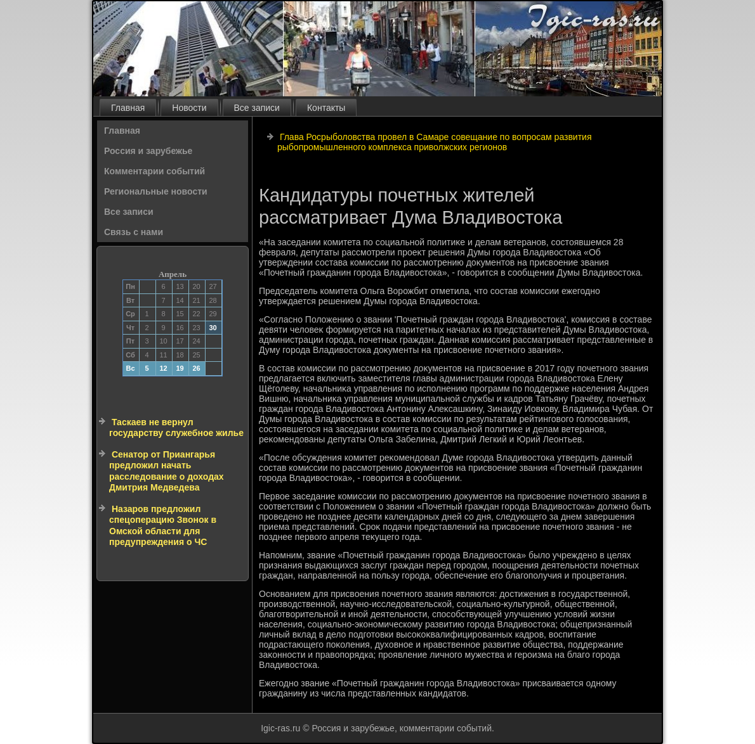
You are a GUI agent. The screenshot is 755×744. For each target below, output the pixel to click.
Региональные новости (155, 191)
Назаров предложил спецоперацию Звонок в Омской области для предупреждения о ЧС (162, 526)
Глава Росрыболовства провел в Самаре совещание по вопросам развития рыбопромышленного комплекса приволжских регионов (434, 142)
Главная (128, 108)
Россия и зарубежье (148, 151)
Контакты (326, 108)
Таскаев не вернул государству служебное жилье (176, 428)
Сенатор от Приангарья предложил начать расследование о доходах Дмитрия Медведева (166, 471)
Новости (189, 108)
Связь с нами (133, 232)
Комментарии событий (154, 171)
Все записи (257, 108)
